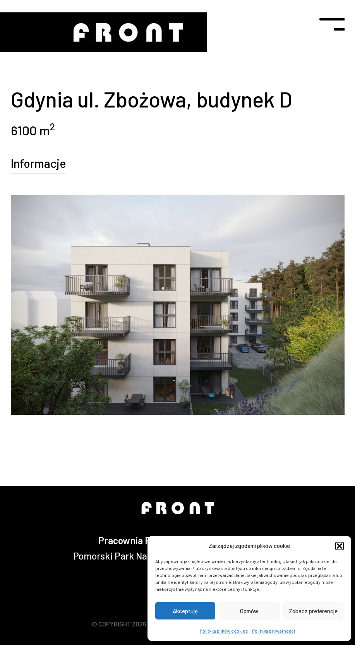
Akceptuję (185, 610)
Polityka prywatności (273, 630)
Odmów (249, 610)
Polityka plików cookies (224, 630)
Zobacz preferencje (313, 610)
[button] (339, 546)
